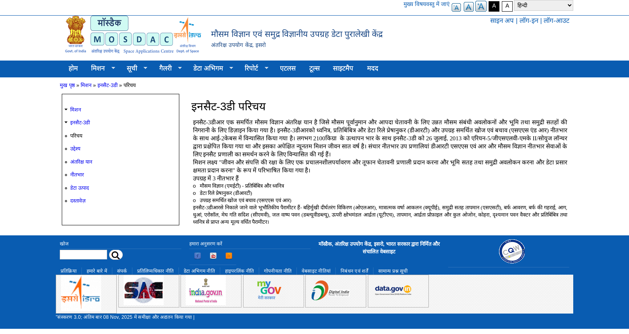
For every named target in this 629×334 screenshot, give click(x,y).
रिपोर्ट (253, 69)
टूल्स (314, 68)
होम (73, 68)
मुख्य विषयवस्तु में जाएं (427, 4)
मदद (372, 68)
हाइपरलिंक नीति (239, 271)
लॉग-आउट (556, 20)
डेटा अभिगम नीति (199, 271)
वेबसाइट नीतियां (316, 271)
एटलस (288, 68)
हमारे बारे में (97, 271)
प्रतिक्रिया (69, 271)
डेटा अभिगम (210, 69)
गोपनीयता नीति (278, 271)
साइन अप (502, 20)
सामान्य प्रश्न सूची (393, 271)
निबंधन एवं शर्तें (354, 271)
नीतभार (77, 175)
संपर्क (122, 271)
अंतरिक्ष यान (81, 162)
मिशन (100, 69)
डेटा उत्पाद (79, 188)
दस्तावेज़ (77, 201)
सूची (133, 69)
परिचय (76, 136)
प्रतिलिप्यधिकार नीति (155, 271)
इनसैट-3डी (107, 85)
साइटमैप (343, 68)
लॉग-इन (528, 20)
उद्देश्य (75, 149)
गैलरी (167, 69)
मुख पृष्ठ (67, 85)
